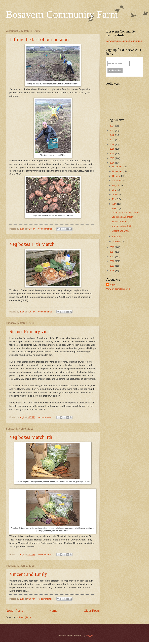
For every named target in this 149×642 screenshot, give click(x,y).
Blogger (89, 635)
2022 (112, 135)
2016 (112, 163)
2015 (112, 247)
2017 (112, 158)
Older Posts (92, 610)
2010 (112, 270)
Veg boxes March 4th (30, 437)
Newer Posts (14, 610)
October (116, 176)
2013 (112, 256)
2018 (112, 153)
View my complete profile (118, 289)
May (114, 199)
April (114, 204)
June (115, 194)
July (114, 190)
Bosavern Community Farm (62, 14)
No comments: (45, 229)
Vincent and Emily (28, 574)
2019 (112, 149)
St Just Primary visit (29, 331)
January (116, 241)
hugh (112, 284)
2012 (112, 261)
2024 (112, 125)
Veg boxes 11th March (32, 244)
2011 (112, 266)
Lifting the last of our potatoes (39, 39)
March (115, 208)
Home (53, 610)
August (116, 185)
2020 (112, 144)
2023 (112, 130)
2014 (112, 252)
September (117, 180)
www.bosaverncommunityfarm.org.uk (124, 41)
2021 (112, 139)
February (116, 236)
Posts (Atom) (25, 617)
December (117, 166)
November (117, 171)
